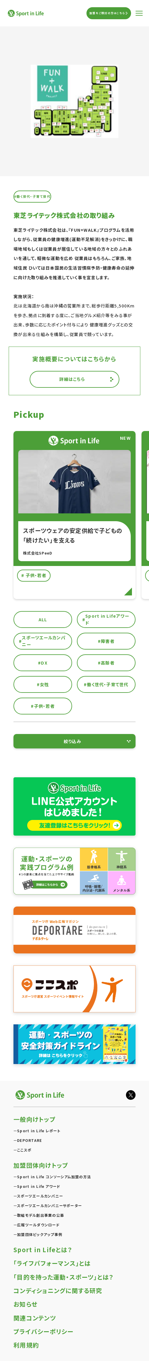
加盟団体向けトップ (40, 1165)
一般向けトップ (34, 1119)
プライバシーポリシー (43, 1331)
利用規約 (26, 1345)
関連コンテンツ (34, 1318)
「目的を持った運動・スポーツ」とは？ (63, 1277)
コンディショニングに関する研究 (57, 1290)
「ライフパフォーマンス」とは (52, 1263)
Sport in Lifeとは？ (42, 1249)
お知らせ (25, 1304)
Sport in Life (26, 13)
